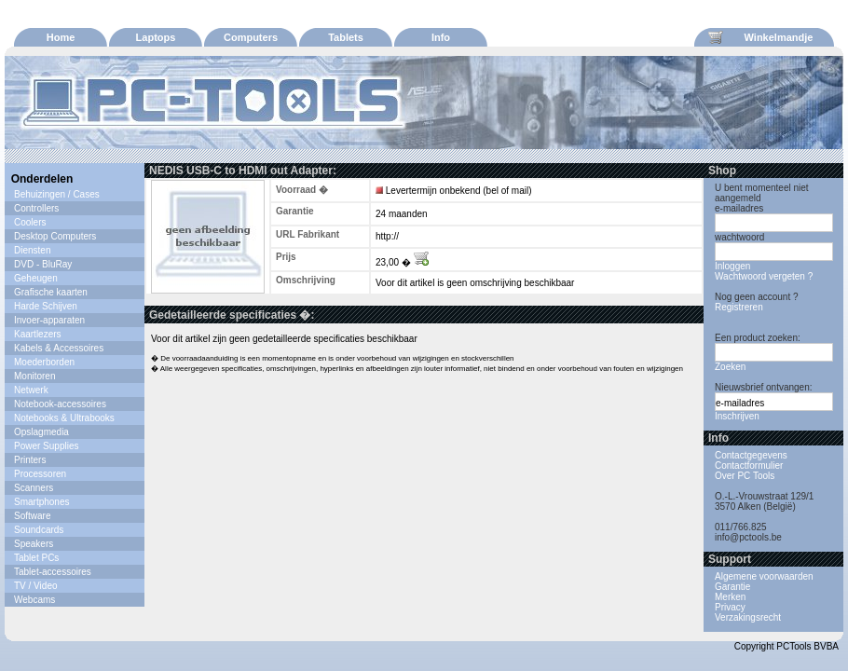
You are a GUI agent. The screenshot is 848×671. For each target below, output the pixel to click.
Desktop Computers (55, 236)
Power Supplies (46, 446)
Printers (30, 460)
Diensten (32, 250)
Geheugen (36, 278)
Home (61, 37)
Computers (251, 37)
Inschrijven (737, 416)
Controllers (36, 208)
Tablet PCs (36, 558)
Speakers (33, 544)
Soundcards (38, 530)
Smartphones (41, 502)
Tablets (345, 37)
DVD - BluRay (43, 264)
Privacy (730, 607)
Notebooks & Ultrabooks (64, 418)
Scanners (33, 488)
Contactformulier (749, 465)
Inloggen (732, 266)
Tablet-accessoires (52, 572)
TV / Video (36, 586)
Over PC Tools (744, 476)
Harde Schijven (45, 306)
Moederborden (44, 362)
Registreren (739, 307)
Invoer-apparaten (49, 320)
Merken (730, 597)
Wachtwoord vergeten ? (764, 276)
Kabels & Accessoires (58, 348)
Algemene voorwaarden (764, 576)
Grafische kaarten (51, 292)
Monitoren (34, 376)
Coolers (30, 222)
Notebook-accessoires (60, 404)
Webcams (34, 600)
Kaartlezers (38, 334)
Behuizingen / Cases (57, 194)
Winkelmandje (760, 37)
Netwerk (31, 390)
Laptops (156, 37)
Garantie (732, 587)
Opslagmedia (41, 432)
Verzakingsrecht (748, 617)
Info (440, 37)
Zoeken (730, 367)
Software (32, 516)
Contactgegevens (751, 455)
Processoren (40, 474)
